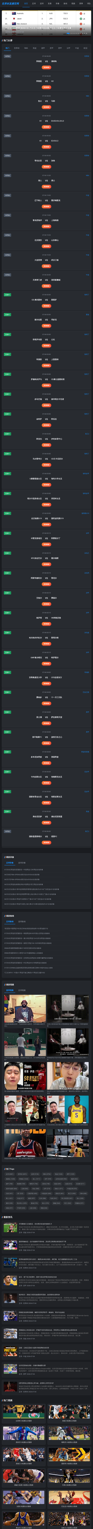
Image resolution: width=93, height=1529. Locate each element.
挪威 (56, 1203)
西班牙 (60, 1193)
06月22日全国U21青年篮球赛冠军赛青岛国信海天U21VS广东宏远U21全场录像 (31, 889)
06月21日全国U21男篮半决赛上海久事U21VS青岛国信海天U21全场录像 (29, 904)
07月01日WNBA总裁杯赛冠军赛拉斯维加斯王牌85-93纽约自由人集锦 (28, 968)
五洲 (24, 1189)
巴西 (9, 1193)
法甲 (47, 1189)
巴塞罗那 (32, 1193)
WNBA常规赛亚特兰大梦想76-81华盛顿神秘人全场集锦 (23, 953)
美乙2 (72, 1193)
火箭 (33, 1208)
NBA (47, 1174)
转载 (9, 1208)
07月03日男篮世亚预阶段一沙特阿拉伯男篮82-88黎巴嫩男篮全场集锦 (28, 958)
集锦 (65, 3)
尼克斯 (80, 1184)
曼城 (34, 1203)
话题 (57, 1184)
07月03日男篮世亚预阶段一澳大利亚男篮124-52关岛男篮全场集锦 (27, 938)
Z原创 (46, 1184)
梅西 (74, 1179)
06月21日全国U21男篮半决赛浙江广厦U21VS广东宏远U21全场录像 (27, 899)
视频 (73, 3)
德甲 (9, 1184)
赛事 (81, 3)
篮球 (42, 3)
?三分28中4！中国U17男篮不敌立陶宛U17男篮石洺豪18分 (24, 973)
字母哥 (21, 1208)
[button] (68, 33)
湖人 (36, 1179)
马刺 (53, 1198)
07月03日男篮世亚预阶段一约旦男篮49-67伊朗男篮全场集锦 (25, 963)
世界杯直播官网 (10, 3)
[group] (46, 23)
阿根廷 (23, 1179)
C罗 (20, 1193)
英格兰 (59, 1189)
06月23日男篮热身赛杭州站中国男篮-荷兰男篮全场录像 (23, 884)
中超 (20, 1198)
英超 (58, 1174)
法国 (68, 1184)
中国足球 (72, 1189)
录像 (57, 3)
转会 (35, 1189)
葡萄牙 (34, 1184)
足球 (34, 3)
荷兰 (67, 1203)
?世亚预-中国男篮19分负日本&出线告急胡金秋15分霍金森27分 (26, 928)
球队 (89, 3)
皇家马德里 (11, 1189)
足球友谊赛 (61, 1179)
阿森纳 (79, 1203)
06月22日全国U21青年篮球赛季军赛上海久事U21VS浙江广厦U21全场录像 (30, 894)
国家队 (10, 1179)
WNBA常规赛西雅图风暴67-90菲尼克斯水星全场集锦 (22, 948)
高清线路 (46, 67)
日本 (42, 1198)
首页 (26, 3)
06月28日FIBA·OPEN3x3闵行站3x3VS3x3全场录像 (21, 875)
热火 (80, 1198)
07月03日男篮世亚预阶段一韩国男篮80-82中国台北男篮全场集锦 (27, 933)
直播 (49, 3)
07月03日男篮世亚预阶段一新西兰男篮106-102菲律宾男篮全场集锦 (27, 943)
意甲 (48, 1179)
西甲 (70, 1174)
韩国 (44, 1208)
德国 (31, 1198)
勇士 (9, 1198)
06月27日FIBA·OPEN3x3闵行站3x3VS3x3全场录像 (21, 879)
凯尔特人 (22, 1203)
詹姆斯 (21, 1184)
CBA (83, 1193)
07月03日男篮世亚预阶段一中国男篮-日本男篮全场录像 (23, 870)
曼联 (9, 1203)
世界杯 (22, 1174)
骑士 (45, 1203)
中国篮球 (46, 1193)
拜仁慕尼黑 (67, 1198)
